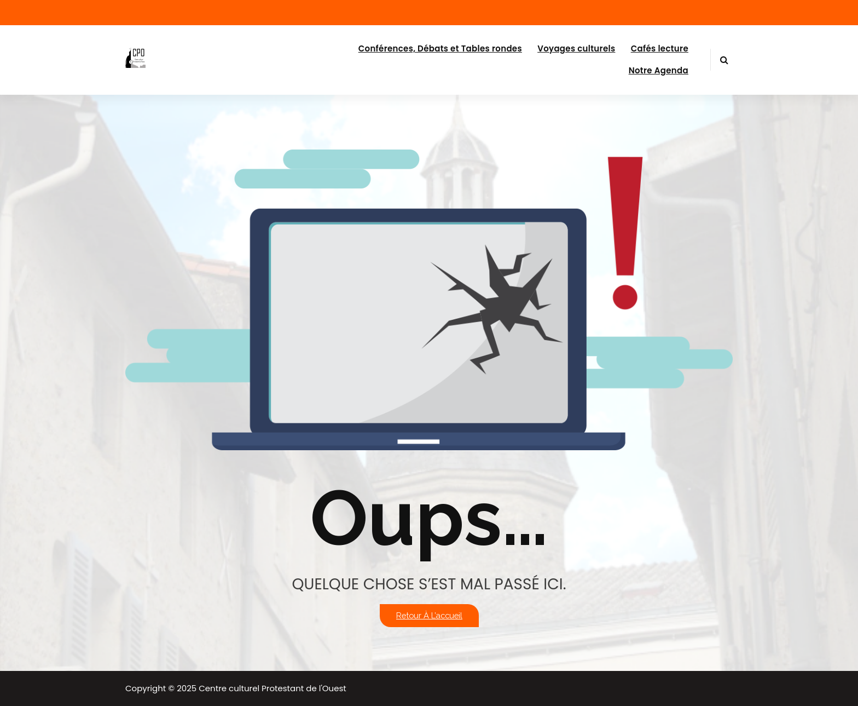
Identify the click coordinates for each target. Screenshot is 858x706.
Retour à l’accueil (429, 615)
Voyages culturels (576, 48)
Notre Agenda (658, 70)
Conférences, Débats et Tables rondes (440, 48)
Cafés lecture (659, 48)
